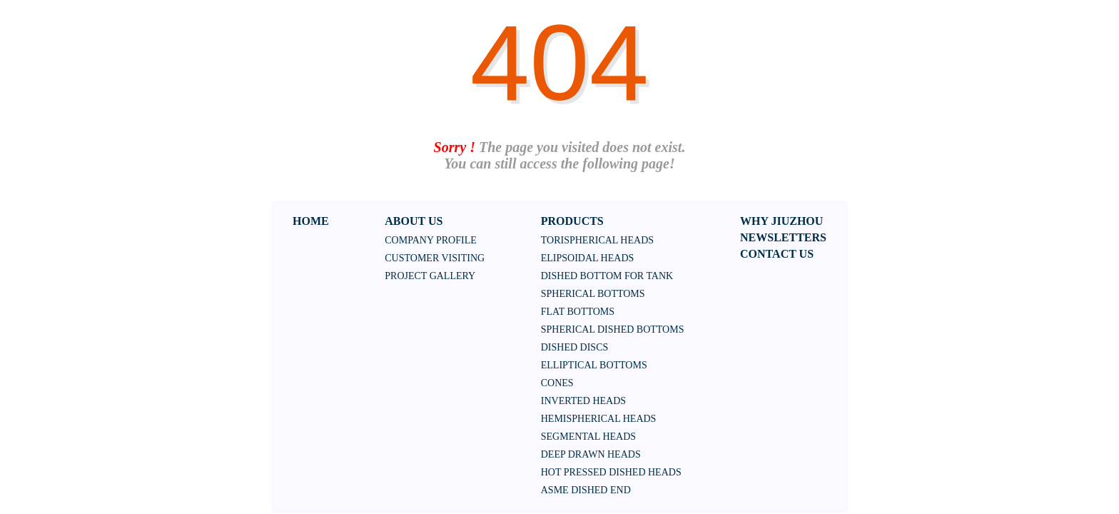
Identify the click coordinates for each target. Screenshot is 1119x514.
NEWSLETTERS (783, 237)
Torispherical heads (597, 240)
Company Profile (431, 240)
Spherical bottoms (593, 293)
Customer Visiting (435, 258)
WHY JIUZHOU (781, 221)
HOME (311, 221)
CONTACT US (777, 254)
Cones (557, 383)
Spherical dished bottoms (612, 329)
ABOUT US (413, 221)
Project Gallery (430, 276)
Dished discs (575, 347)
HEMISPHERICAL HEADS (599, 418)
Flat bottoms (577, 311)
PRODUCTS (572, 221)
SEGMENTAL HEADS (588, 436)
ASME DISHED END (586, 490)
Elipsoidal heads (587, 258)
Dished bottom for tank (607, 276)
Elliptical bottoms (594, 365)
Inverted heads (583, 400)
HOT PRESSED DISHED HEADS (611, 472)
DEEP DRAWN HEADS (591, 454)
